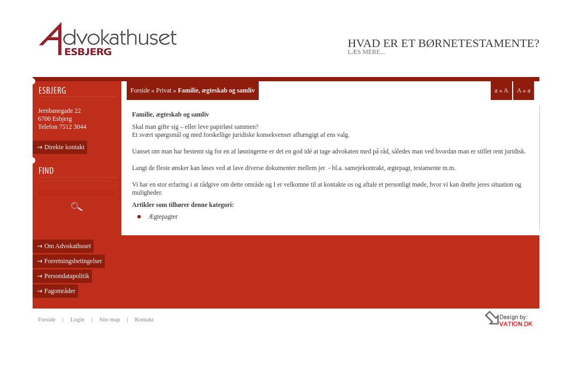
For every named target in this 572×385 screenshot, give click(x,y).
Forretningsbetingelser (73, 261)
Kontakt (144, 319)
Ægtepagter (162, 216)
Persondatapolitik (66, 276)
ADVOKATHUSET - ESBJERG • (109, 39)
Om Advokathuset (67, 246)
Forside (140, 90)
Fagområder (59, 291)
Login (77, 319)
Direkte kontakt (64, 147)
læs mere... (366, 52)
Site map (109, 319)
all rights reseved (485, 320)
